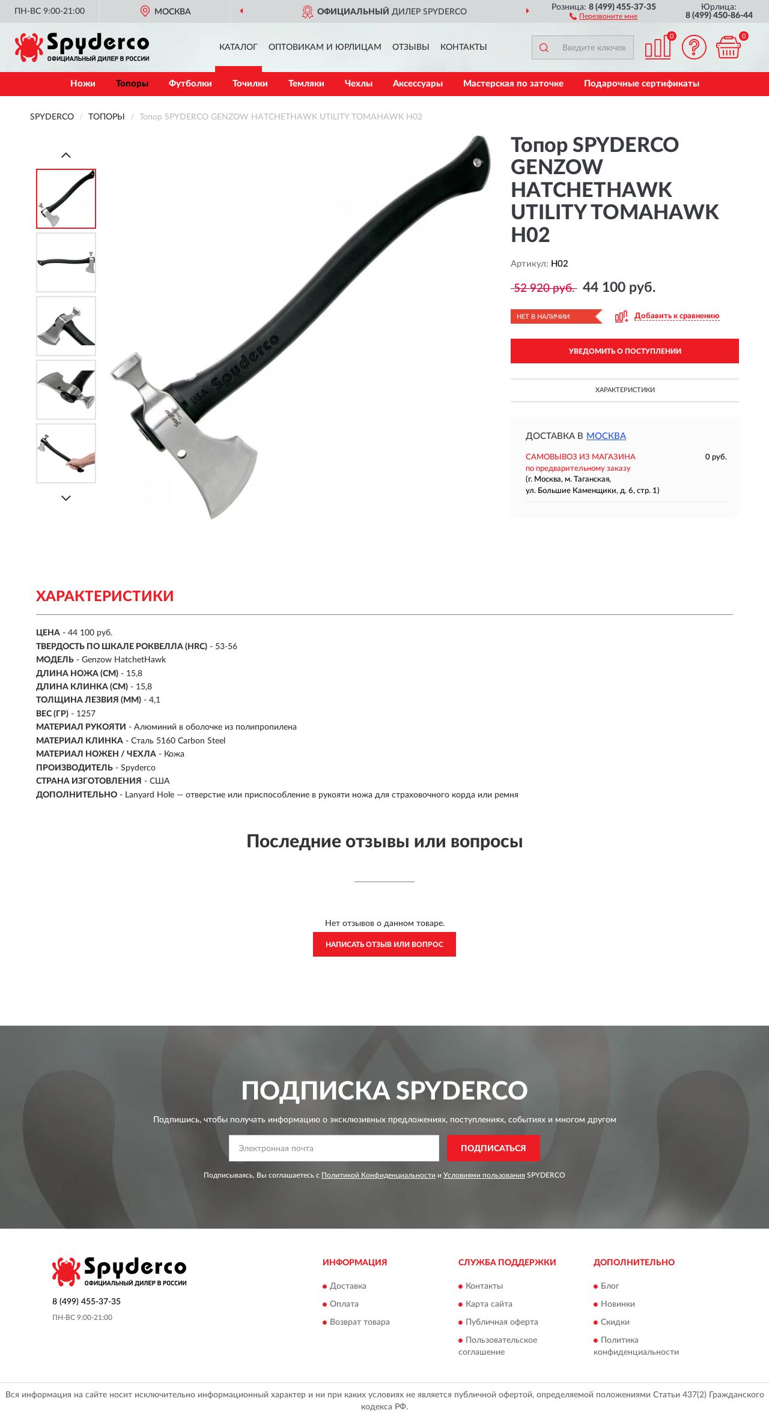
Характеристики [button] (625, 390)
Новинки (618, 1304)
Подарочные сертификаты (641, 83)
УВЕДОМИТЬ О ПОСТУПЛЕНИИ (625, 351)
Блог (610, 1286)
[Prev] (66, 155)
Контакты (463, 47)
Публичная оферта (502, 1322)
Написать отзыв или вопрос (384, 944)
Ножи (83, 83)
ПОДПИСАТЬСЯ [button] (493, 1149)
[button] (603, 15)
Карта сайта (489, 1304)
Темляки (306, 83)
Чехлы (358, 83)
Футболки (190, 83)
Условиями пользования (484, 1175)
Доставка (348, 1286)
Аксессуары (418, 83)
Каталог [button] (238, 47)
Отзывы (411, 47)
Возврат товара (360, 1322)
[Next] (66, 498)
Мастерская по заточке (513, 83)
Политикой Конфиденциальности (378, 1175)
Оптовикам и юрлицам (325, 47)
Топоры (132, 83)
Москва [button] (606, 436)
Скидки (615, 1322)
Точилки (250, 83)
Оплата (344, 1304)
